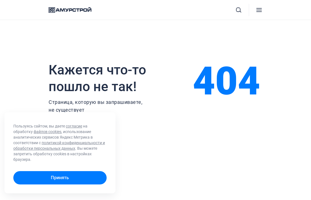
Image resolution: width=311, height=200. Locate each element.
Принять (60, 177)
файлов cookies (47, 131)
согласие (74, 126)
